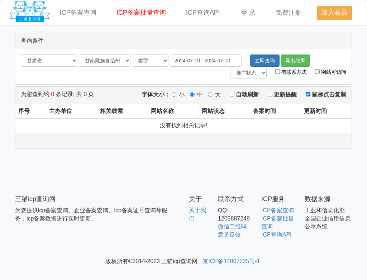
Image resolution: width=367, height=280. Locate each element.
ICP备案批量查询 (141, 12)
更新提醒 (282, 94)
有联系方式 (290, 72)
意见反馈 (229, 235)
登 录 (248, 12)
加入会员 (334, 12)
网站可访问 (330, 72)
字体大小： (156, 94)
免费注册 (288, 12)
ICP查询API (203, 12)
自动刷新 (244, 94)
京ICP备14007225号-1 (231, 261)
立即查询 (265, 60)
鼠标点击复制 (326, 94)
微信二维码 (232, 226)
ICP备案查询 (78, 12)
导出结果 (295, 60)
